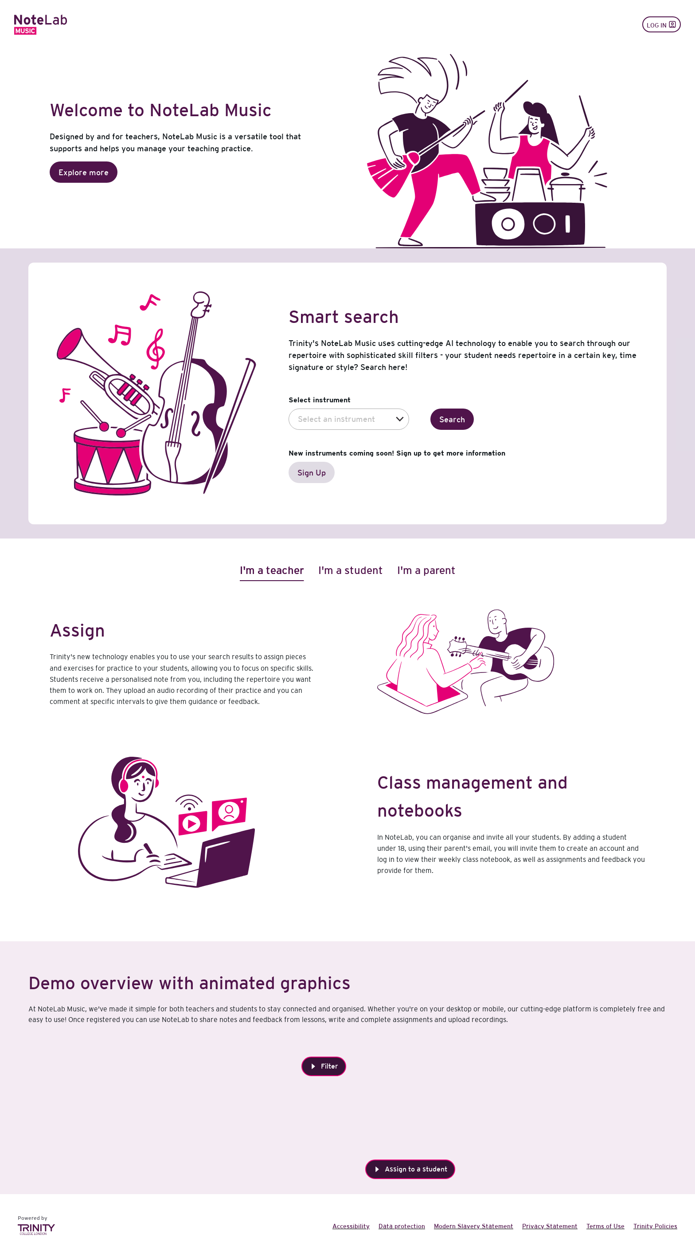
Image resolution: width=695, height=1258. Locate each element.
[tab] (272, 570)
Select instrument (320, 400)
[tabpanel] (347, 770)
